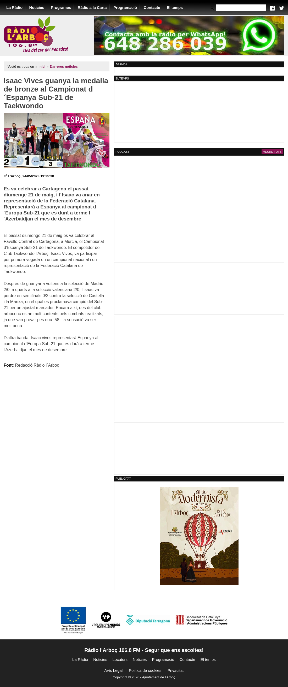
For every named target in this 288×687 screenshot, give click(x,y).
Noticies (37, 7)
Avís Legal (113, 670)
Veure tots (272, 151)
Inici (42, 67)
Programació (125, 7)
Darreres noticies (64, 67)
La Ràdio (15, 7)
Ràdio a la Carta (92, 7)
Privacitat (176, 670)
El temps (175, 7)
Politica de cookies (145, 670)
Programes (61, 7)
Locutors (120, 659)
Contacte (152, 7)
